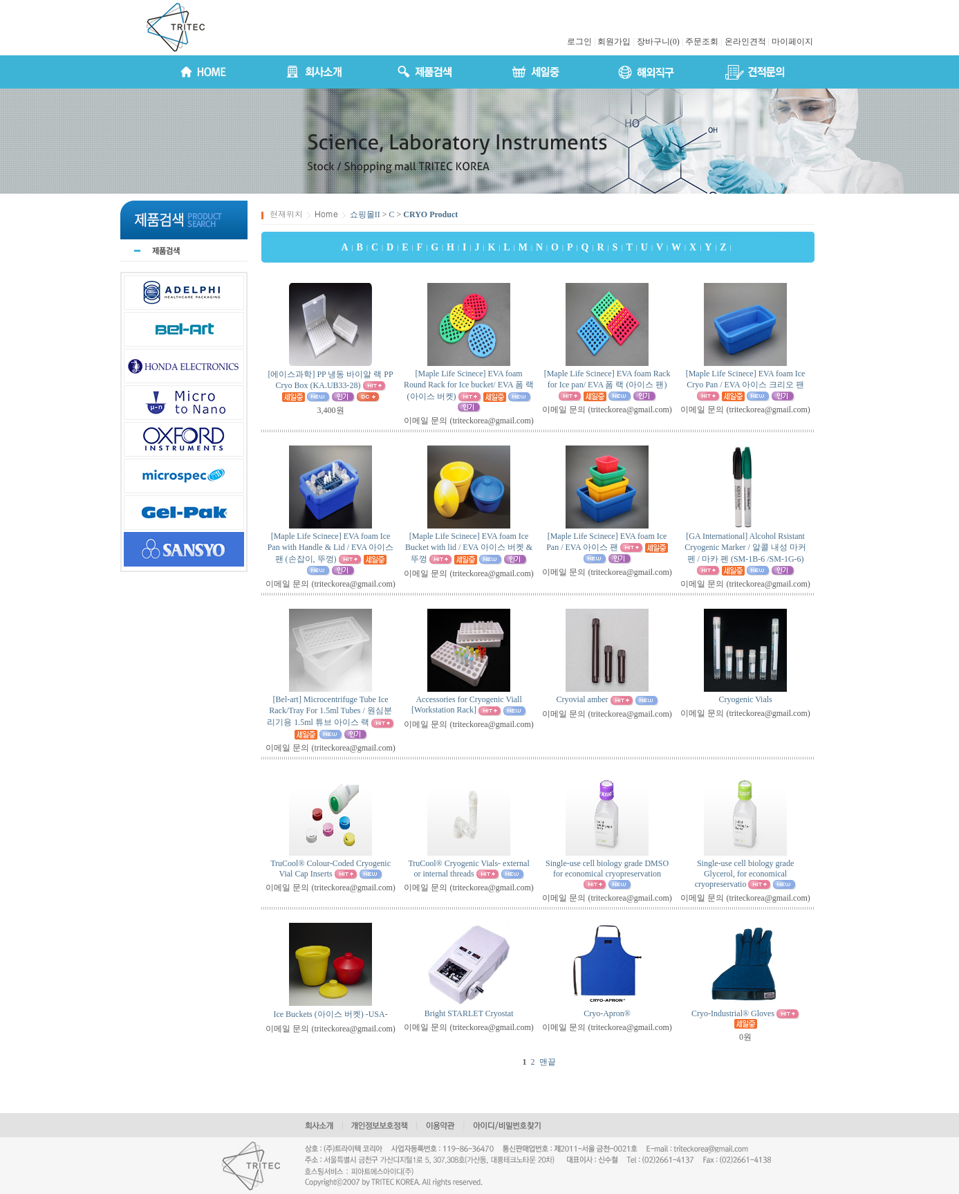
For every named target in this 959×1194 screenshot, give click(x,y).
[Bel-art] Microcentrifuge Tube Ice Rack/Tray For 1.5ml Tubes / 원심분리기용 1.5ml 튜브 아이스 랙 (329, 711)
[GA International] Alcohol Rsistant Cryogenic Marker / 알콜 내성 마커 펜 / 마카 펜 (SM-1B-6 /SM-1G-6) (745, 547)
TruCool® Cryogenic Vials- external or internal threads (468, 868)
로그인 (579, 41)
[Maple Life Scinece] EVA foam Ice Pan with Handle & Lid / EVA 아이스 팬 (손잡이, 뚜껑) (331, 547)
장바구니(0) (658, 41)
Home (326, 213)
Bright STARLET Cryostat (469, 1013)
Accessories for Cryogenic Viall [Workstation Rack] (466, 705)
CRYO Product (430, 214)
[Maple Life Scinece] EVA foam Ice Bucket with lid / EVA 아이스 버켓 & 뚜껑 (468, 547)
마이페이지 (792, 41)
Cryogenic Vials (745, 699)
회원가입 (614, 41)
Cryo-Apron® (607, 1013)
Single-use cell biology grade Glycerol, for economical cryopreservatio (744, 873)
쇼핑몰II (365, 214)
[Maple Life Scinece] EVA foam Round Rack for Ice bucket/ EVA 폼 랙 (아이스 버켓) (469, 385)
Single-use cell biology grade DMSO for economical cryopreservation (607, 868)
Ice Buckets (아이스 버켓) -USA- (330, 1014)
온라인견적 (745, 41)
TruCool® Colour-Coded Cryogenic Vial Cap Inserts (330, 868)
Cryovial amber (582, 699)
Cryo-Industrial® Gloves (732, 1013)
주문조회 (701, 41)
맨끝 (547, 1062)
